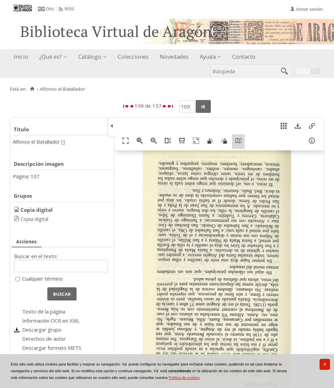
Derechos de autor (44, 338)
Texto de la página (43, 311)
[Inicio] (32, 89)
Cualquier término (42, 278)
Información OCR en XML (51, 320)
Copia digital (34, 218)
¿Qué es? (50, 56)
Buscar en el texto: (35, 256)
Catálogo (89, 56)
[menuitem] (22, 56)
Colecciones (133, 56)
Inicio (21, 56)
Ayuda (208, 56)
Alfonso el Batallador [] (39, 141)
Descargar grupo (41, 329)
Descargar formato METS (51, 347)
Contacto (243, 56)
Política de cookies (184, 378)
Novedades (174, 56)
